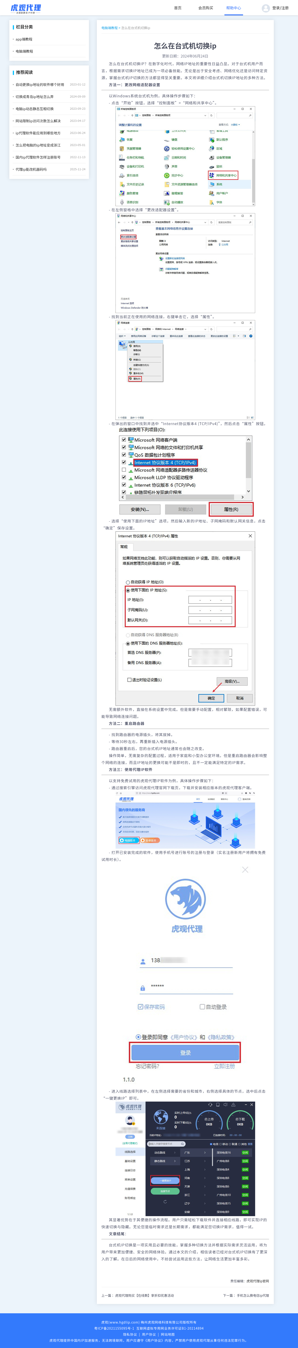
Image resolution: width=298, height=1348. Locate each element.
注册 (285, 7)
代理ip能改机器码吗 (31, 169)
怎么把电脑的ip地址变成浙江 (38, 145)
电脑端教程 (24, 51)
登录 (276, 7)
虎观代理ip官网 (258, 1281)
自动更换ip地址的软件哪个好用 (40, 84)
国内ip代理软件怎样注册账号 (38, 157)
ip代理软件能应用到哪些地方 (38, 132)
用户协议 (149, 1334)
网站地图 (168, 1334)
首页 (178, 7)
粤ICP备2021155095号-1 (114, 1328)
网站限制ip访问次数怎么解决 (38, 120)
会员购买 (205, 7)
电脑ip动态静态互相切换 (35, 108)
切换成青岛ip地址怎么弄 (35, 96)
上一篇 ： (138, 1295)
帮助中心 (233, 7)
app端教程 (24, 39)
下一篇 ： (246, 1295)
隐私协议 (130, 1334)
